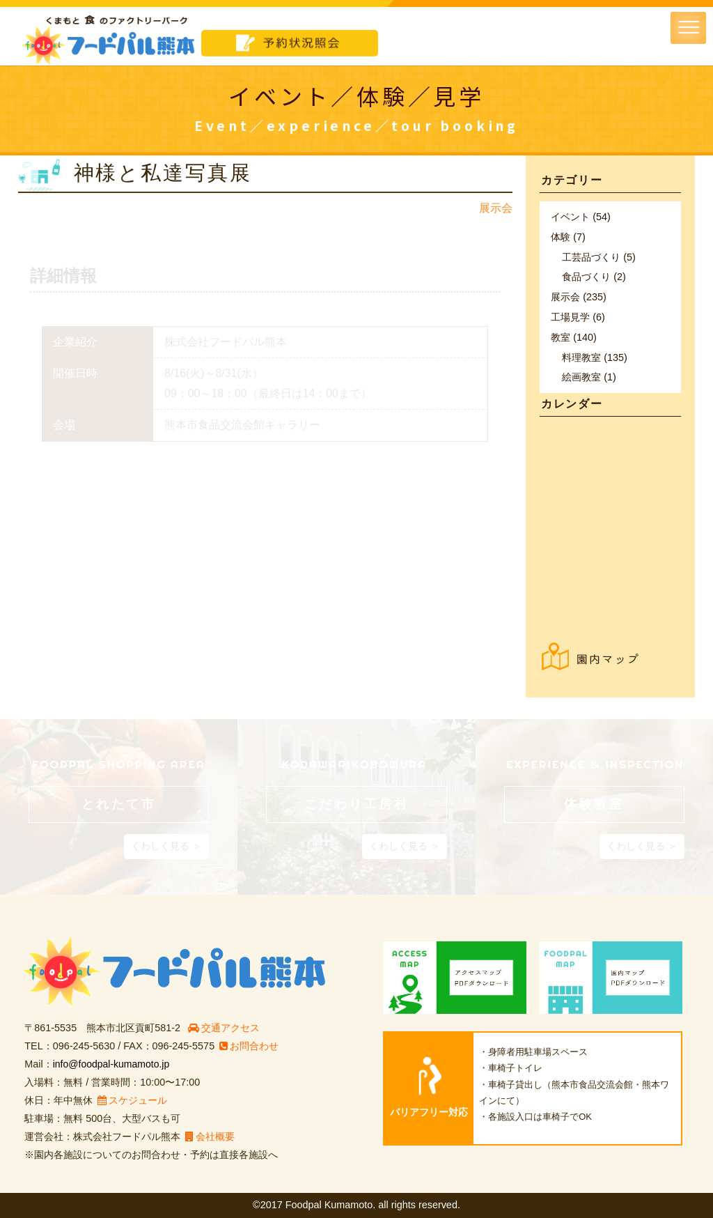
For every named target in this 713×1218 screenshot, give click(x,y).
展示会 (495, 208)
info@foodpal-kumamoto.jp (113, 1064)
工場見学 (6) (578, 317)
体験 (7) (568, 236)
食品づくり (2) (594, 276)
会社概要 (210, 1136)
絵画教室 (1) (589, 377)
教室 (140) (574, 337)
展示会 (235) (578, 296)
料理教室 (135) (594, 357)
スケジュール (133, 1100)
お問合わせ (249, 1045)
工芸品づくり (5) (599, 257)
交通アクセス (224, 1027)
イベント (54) (581, 216)
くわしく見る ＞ (166, 845)
